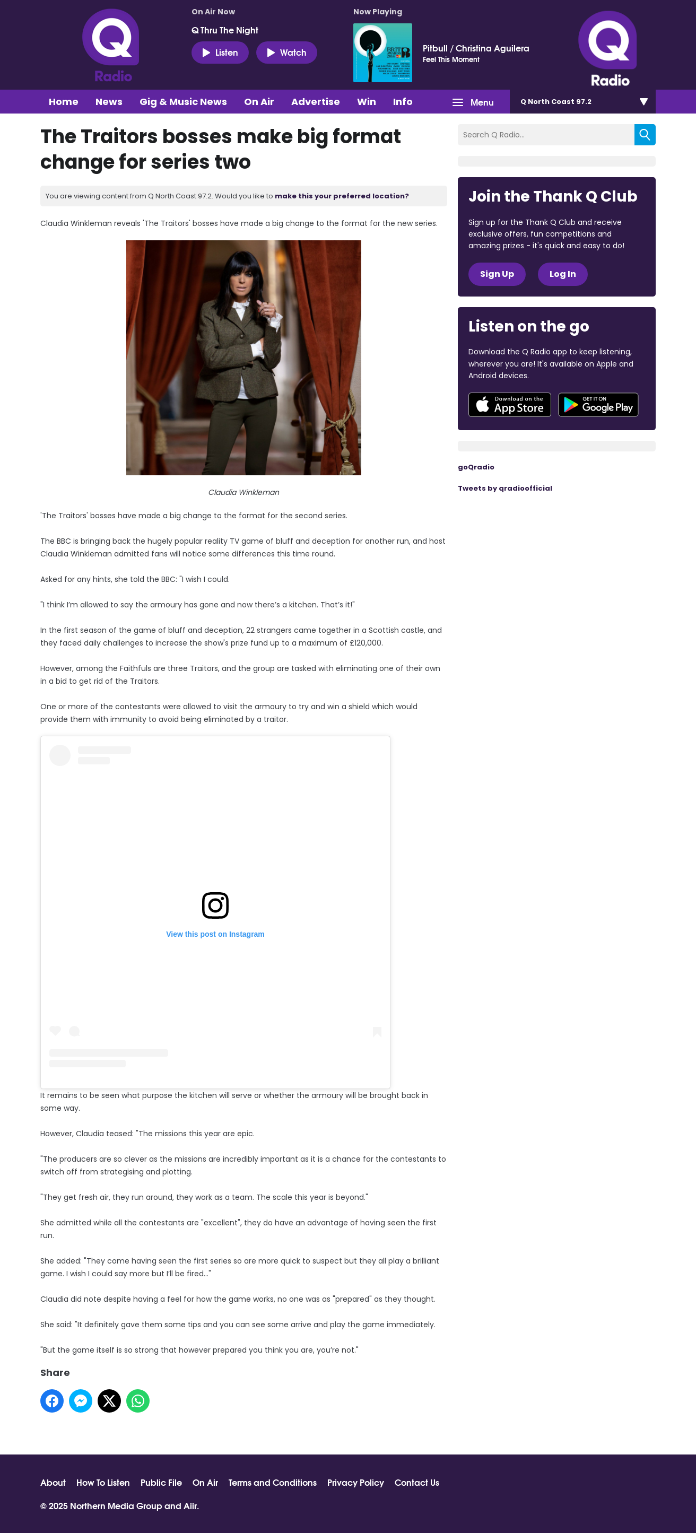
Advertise (315, 101)
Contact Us (417, 1482)
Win (366, 101)
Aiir (190, 1505)
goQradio (476, 467)
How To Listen (103, 1482)
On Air (259, 101)
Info (403, 101)
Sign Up (497, 274)
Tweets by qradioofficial (505, 488)
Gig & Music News (183, 101)
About (53, 1482)
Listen (220, 52)
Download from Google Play (598, 405)
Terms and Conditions (273, 1482)
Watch (287, 52)
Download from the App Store (509, 405)
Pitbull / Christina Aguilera (476, 47)
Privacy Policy (355, 1482)
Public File (161, 1482)
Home (64, 101)
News (109, 101)
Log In (563, 274)
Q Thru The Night (225, 29)
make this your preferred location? (342, 196)
